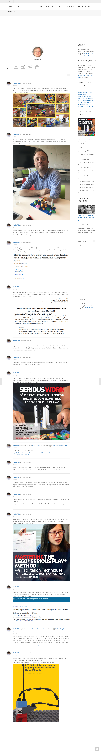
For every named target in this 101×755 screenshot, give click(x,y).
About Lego (83, 151)
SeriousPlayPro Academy (87, 190)
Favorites (22, 75)
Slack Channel (36, 449)
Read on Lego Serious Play (85, 98)
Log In (89, 6)
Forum (78, 6)
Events (84, 6)
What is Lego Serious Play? (85, 90)
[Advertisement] (50, 28)
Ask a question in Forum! (85, 92)
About (41, 6)
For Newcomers (70, 6)
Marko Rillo (16, 93)
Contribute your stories (84, 104)
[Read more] (41, 649)
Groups (30, 68)
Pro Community (84, 167)
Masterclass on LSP (38, 633)
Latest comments (83, 224)
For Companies (49, 6)
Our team (86, 14)
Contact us (87, 56)
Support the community (84, 102)
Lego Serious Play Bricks (87, 162)
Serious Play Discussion (86, 176)
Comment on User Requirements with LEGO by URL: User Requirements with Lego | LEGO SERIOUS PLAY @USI (86, 230)
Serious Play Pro (12, 6)
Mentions (15, 75)
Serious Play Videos (85, 187)
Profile (16, 70)
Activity (9, 70)
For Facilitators (60, 6)
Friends (23, 68)
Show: (53, 75)
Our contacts (92, 14)
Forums (37, 70)
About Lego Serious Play (87, 154)
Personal (8, 75)
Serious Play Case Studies (87, 171)
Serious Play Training (86, 184)
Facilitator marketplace (84, 96)
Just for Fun (83, 159)
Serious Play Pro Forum (59, 449)
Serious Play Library (85, 181)
